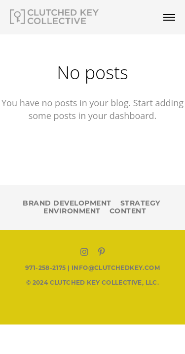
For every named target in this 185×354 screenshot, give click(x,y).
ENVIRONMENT (72, 210)
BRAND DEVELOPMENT (67, 203)
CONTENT (128, 210)
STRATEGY (140, 203)
